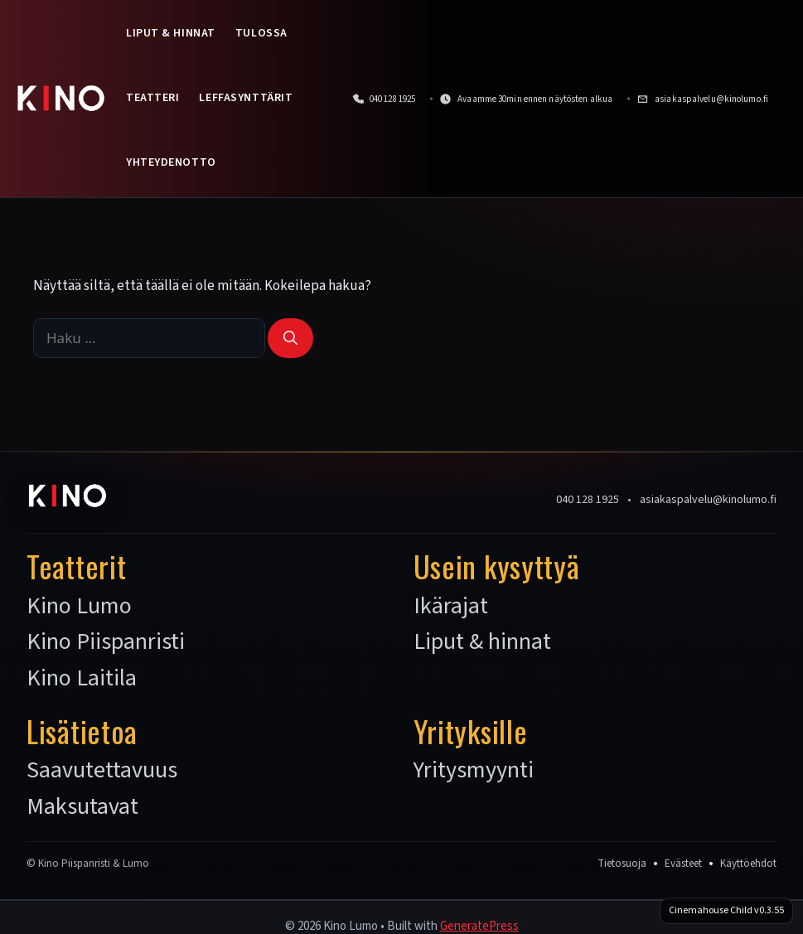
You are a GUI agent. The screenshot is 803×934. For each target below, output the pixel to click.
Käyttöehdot (748, 863)
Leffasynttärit (246, 98)
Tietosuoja (621, 863)
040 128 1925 (587, 499)
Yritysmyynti (474, 771)
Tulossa (261, 33)
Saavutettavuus (102, 771)
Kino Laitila (82, 679)
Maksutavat (82, 807)
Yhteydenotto (171, 162)
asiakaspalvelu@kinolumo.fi (708, 499)
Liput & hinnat (170, 33)
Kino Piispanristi (106, 642)
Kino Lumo (79, 607)
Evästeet (683, 863)
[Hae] (290, 338)
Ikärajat (451, 607)
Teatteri (152, 98)
